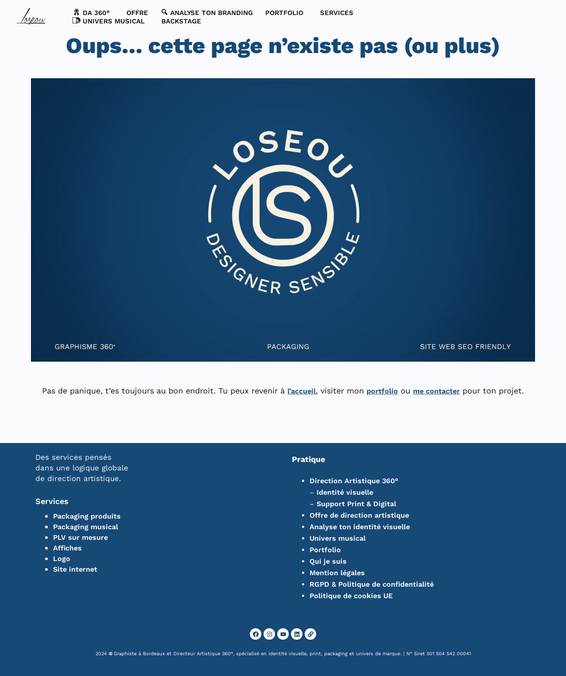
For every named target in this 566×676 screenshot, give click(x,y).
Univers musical (338, 538)
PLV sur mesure (80, 537)
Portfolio (325, 550)
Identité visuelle (345, 492)
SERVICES (336, 13)
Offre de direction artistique (359, 515)
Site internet (75, 569)
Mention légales (337, 573)
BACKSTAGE (181, 21)
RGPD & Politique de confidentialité (372, 584)
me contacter (436, 391)
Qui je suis (328, 561)
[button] (93, 13)
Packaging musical (85, 527)
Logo (61, 558)
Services (52, 501)
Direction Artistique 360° (354, 481)
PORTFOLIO (284, 13)
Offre (137, 13)
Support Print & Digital (356, 504)
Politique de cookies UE (351, 596)
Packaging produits (87, 516)
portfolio (382, 391)
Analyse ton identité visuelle (360, 527)
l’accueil (301, 391)
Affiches (67, 548)
